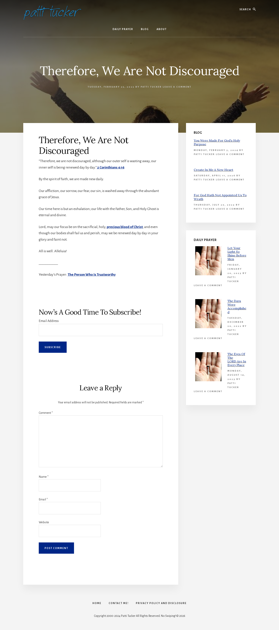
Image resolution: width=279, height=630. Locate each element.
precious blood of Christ (125, 227)
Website (44, 522)
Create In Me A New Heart (213, 170)
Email (43, 499)
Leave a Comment (177, 87)
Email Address (49, 321)
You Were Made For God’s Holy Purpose (217, 142)
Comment (46, 412)
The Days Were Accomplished (236, 306)
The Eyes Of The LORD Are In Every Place (236, 359)
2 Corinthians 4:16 (111, 167)
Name (43, 476)
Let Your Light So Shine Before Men (236, 253)
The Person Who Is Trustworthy (92, 274)
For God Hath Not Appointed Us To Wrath (220, 197)
